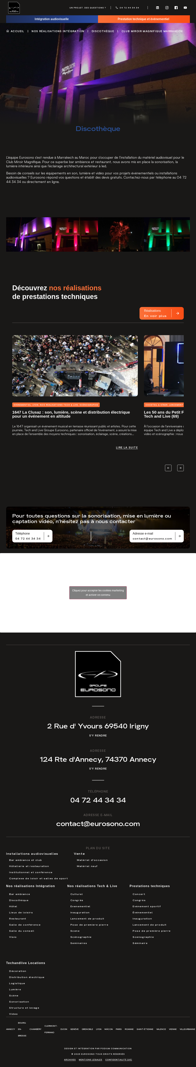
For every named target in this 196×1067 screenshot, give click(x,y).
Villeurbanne (187, 1029)
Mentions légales (90, 1059)
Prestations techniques (150, 886)
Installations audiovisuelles (32, 853)
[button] (168, 480)
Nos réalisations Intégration (58, 31)
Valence (161, 1029)
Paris (119, 1029)
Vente (79, 853)
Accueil (17, 31)
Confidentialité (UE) (118, 1059)
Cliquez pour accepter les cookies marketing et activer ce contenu (98, 592)
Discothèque (103, 31)
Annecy (10, 1029)
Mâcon (109, 1029)
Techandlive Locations (25, 963)
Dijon (63, 1029)
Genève (74, 1029)
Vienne (173, 1029)
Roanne (129, 1029)
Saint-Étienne (145, 1029)
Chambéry (35, 1029)
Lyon (98, 1029)
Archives (70, 1059)
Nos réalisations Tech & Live (92, 886)
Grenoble (87, 1029)
